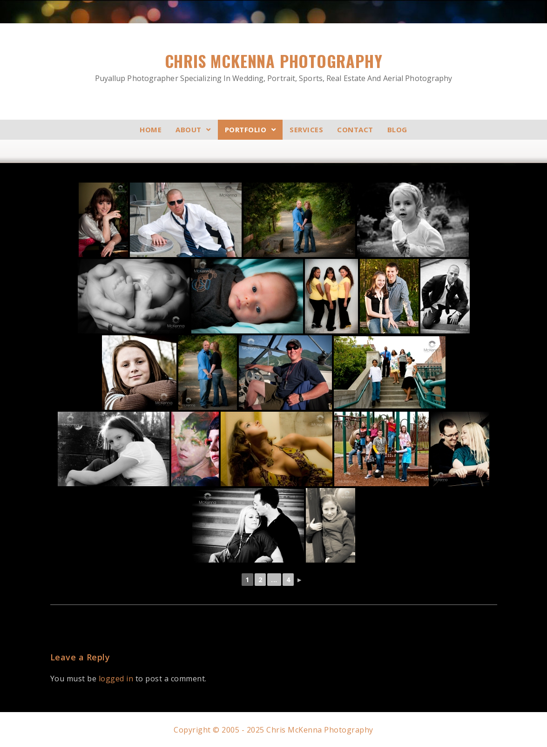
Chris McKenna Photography (273, 67)
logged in (116, 678)
